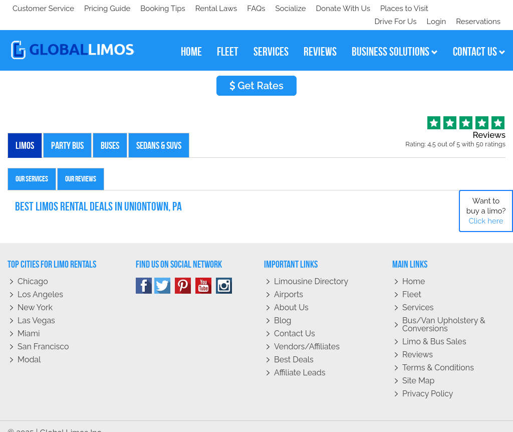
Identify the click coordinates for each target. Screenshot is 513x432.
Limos (25, 132)
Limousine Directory (311, 268)
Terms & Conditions (438, 354)
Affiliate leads (299, 359)
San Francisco (43, 333)
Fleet (411, 281)
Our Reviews (80, 165)
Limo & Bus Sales (434, 328)
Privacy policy (427, 380)
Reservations (478, 8)
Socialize (101, 8)
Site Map (418, 367)
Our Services (32, 165)
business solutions (395, 39)
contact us (479, 39)
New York (35, 294)
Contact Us (294, 320)
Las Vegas (36, 307)
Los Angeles (40, 281)
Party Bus (67, 132)
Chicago (33, 268)
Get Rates (256, 73)
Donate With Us (156, 8)
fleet (227, 39)
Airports (288, 281)
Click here (485, 221)
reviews (320, 39)
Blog (282, 307)
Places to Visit (219, 8)
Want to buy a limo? (486, 211)
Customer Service (43, 8)
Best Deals (294, 346)
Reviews (417, 341)
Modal (29, 346)
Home (413, 268)
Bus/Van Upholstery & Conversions (443, 311)
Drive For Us (391, 8)
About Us (291, 294)
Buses (110, 132)
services (271, 39)
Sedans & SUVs (158, 132)
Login (434, 8)
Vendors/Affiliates (307, 333)
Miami (29, 320)
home (191, 39)
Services (418, 294)
